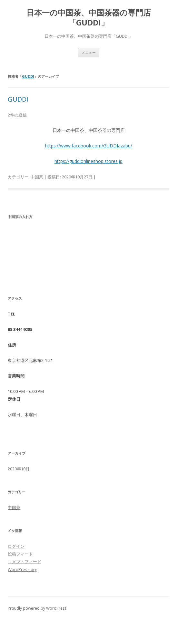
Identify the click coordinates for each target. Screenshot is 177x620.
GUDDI (28, 76)
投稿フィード (20, 554)
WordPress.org (22, 569)
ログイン (16, 546)
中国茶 (37, 177)
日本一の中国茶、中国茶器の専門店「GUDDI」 (88, 18)
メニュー (89, 52)
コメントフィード (24, 562)
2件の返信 (17, 115)
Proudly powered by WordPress (37, 608)
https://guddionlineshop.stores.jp (88, 161)
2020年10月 (19, 469)
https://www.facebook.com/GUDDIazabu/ (88, 146)
